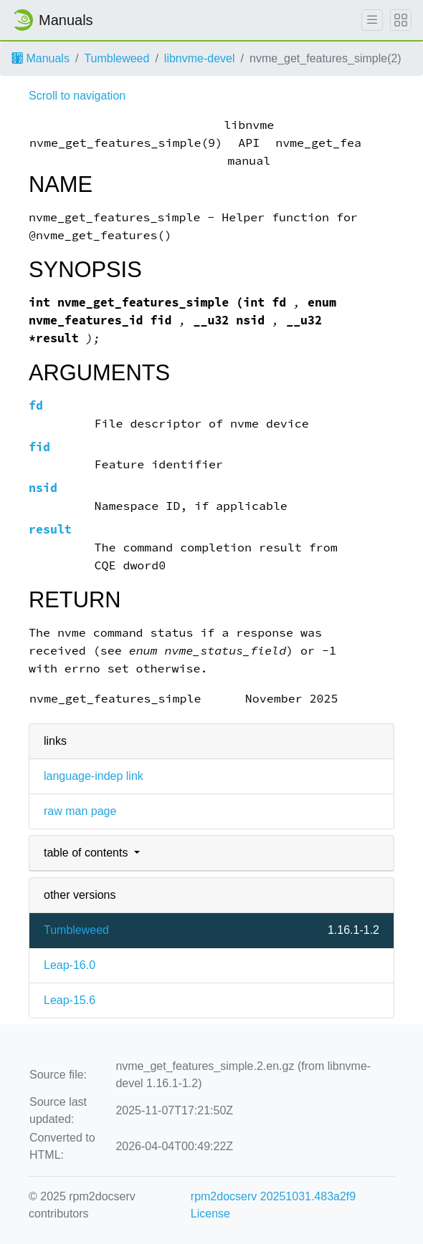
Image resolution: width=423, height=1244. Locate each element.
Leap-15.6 (69, 1000)
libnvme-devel (199, 58)
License (210, 1213)
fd (36, 405)
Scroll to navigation (77, 96)
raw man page (80, 811)
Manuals (40, 58)
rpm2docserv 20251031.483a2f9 (273, 1196)
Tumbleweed (116, 58)
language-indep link (93, 776)
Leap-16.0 (69, 965)
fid (39, 447)
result (50, 529)
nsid (43, 488)
